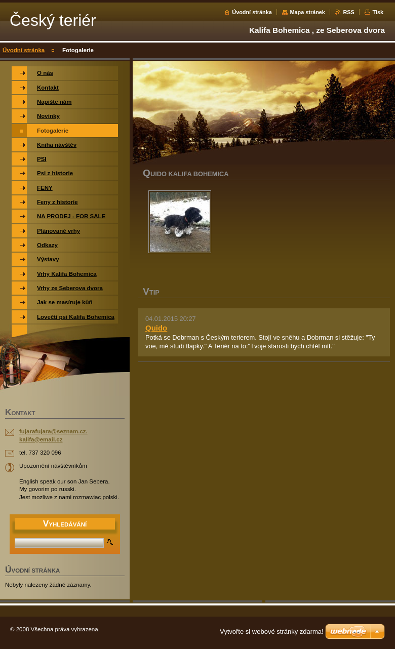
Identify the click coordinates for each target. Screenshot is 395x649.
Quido (156, 327)
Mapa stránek (307, 12)
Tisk (377, 12)
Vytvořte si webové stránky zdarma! (272, 631)
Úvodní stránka (252, 12)
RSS (348, 12)
